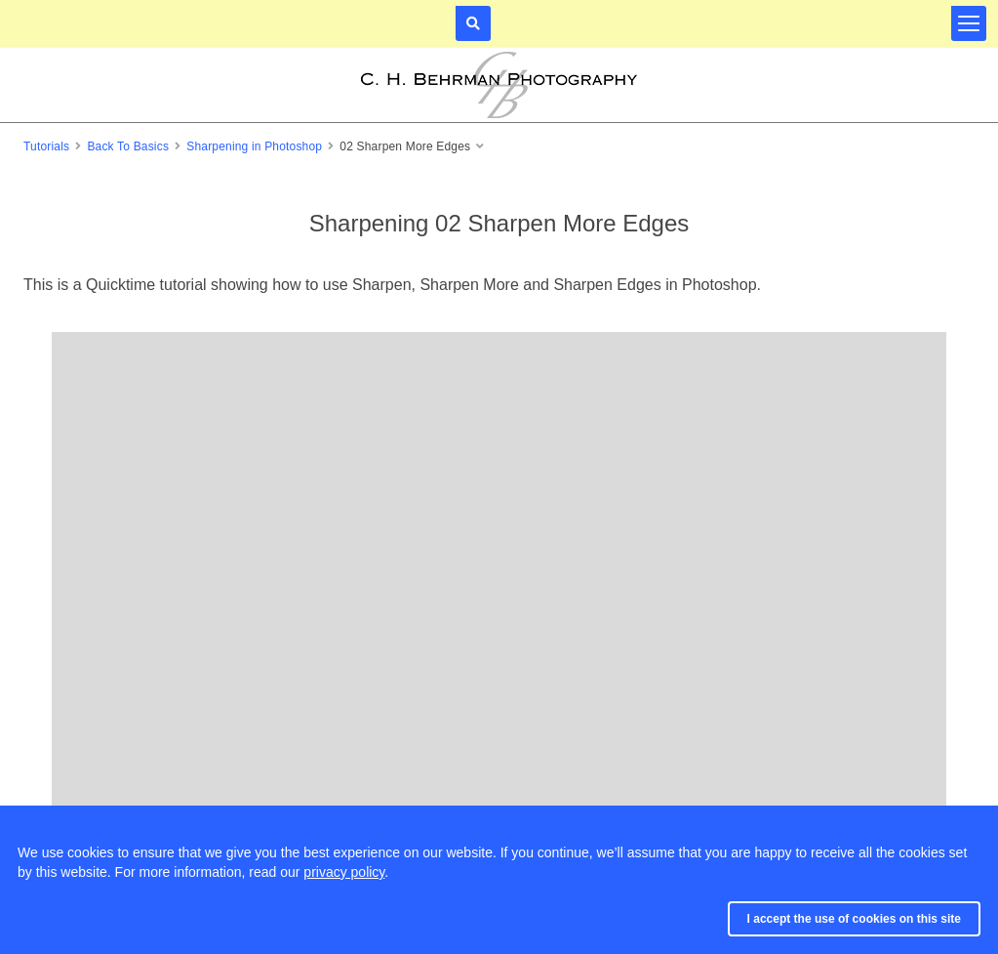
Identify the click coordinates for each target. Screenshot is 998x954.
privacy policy (343, 872)
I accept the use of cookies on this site (854, 919)
